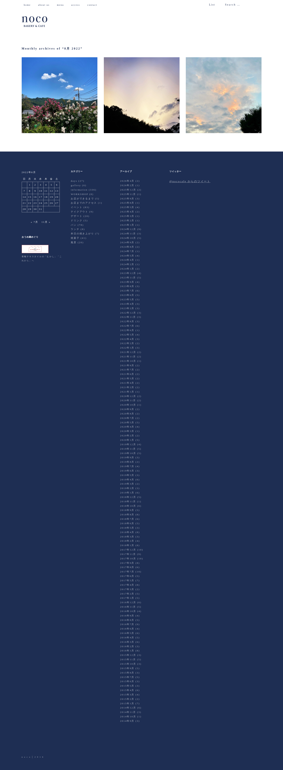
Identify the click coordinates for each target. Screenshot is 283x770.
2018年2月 (127, 540)
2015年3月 (127, 694)
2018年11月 (128, 501)
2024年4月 (127, 260)
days (74, 181)
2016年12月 (128, 602)
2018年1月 (127, 545)
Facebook (35, 745)
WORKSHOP (79, 194)
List (212, 4)
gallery (76, 185)
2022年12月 (128, 312)
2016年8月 (127, 620)
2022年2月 (127, 343)
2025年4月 (127, 211)
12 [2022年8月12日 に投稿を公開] (51, 190)
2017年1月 (127, 598)
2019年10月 (128, 453)
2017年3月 (127, 589)
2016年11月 (128, 606)
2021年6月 (127, 374)
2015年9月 (127, 668)
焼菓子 (75, 238)
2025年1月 (127, 225)
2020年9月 (127, 409)
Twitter (24, 745)
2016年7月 (127, 624)
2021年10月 (128, 361)
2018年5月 (127, 527)
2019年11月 (128, 448)
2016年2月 (127, 646)
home (28, 5)
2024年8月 (127, 246)
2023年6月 (127, 295)
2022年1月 (127, 347)
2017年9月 (127, 563)
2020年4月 (127, 426)
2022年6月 (127, 330)
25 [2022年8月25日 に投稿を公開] (46, 203)
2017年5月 (127, 580)
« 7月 (34, 222)
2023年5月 (127, 299)
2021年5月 (127, 378)
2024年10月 (128, 238)
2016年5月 (127, 633)
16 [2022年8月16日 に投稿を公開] (35, 197)
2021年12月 (128, 352)
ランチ (75, 229)
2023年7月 (127, 290)
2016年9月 (127, 615)
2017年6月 (127, 576)
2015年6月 (127, 681)
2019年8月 (127, 461)
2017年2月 (127, 593)
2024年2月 (127, 264)
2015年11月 (128, 659)
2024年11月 (128, 233)
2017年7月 (127, 571)
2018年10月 (128, 505)
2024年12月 (128, 229)
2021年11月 (128, 356)
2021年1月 (127, 391)
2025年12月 (128, 189)
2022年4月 (127, 339)
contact (93, 5)
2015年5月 (127, 685)
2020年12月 (128, 396)
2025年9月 (127, 198)
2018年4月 (127, 532)
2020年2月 (127, 435)
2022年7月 (127, 325)
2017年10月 (128, 558)
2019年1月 (127, 492)
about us (45, 5)
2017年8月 (127, 567)
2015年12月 (128, 655)
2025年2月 (127, 220)
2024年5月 (127, 255)
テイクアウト (79, 211)
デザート (76, 216)
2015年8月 (127, 672)
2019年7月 (127, 466)
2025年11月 (128, 194)
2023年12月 (128, 273)
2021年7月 (127, 369)
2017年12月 (128, 549)
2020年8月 (127, 413)
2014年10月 (128, 716)
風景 (74, 242)
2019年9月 (127, 457)
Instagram (45, 745)
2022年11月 (128, 317)
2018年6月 (127, 523)
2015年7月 (127, 677)
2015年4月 (127, 690)
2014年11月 (128, 712)
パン (74, 225)
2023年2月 (127, 308)
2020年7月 (127, 418)
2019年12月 (128, 444)
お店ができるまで (82, 198)
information (79, 189)
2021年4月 (127, 383)
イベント (76, 207)
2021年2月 (127, 387)
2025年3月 (127, 216)
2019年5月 (127, 475)
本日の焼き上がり (82, 233)
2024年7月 (127, 251)
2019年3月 (127, 483)
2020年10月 (128, 404)
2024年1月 (127, 268)
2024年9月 (127, 242)
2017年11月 (128, 554)
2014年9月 (127, 721)
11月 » (46, 222)
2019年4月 (127, 479)
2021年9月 (127, 365)
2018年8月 (127, 514)
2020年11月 (128, 400)
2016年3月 (127, 642)
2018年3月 (127, 536)
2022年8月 (127, 321)
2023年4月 (127, 304)
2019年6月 (127, 470)
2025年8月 (127, 202)
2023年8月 (127, 286)
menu (62, 5)
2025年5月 (127, 207)
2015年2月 (127, 699)
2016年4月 (127, 637)
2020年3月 (127, 431)
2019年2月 (127, 488)
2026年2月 (127, 185)
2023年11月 (128, 277)
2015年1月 (127, 703)
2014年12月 (128, 707)
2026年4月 (127, 181)
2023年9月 (127, 282)
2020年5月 (127, 422)
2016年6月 (127, 628)
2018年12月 (128, 497)
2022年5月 (127, 334)
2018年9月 (127, 510)
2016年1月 (127, 650)
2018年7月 (127, 519)
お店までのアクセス (84, 202)
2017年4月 (127, 584)
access (77, 5)
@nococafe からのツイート (189, 181)
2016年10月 (128, 611)
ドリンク (76, 220)
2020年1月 (127, 440)
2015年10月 (128, 663)
